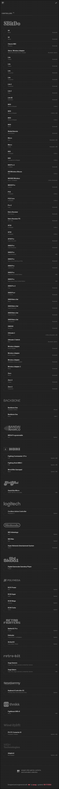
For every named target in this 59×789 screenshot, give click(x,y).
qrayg (34, 784)
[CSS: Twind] (24, 778)
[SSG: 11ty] (29, 778)
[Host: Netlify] (40, 778)
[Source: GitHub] (35, 778)
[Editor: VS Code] (19, 778)
